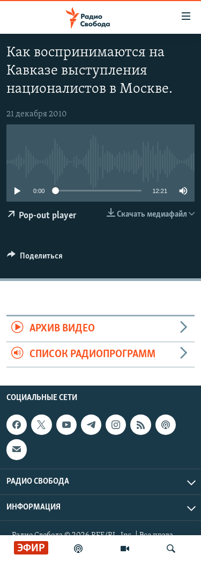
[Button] (35, 258)
